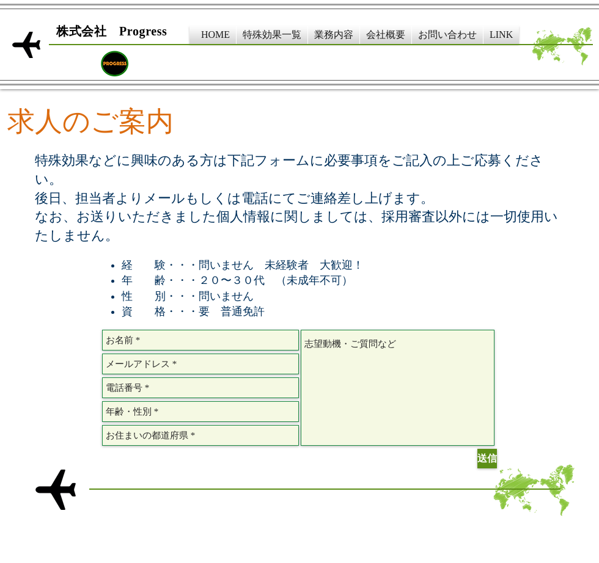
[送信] (487, 458)
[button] (272, 35)
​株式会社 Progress (111, 31)
